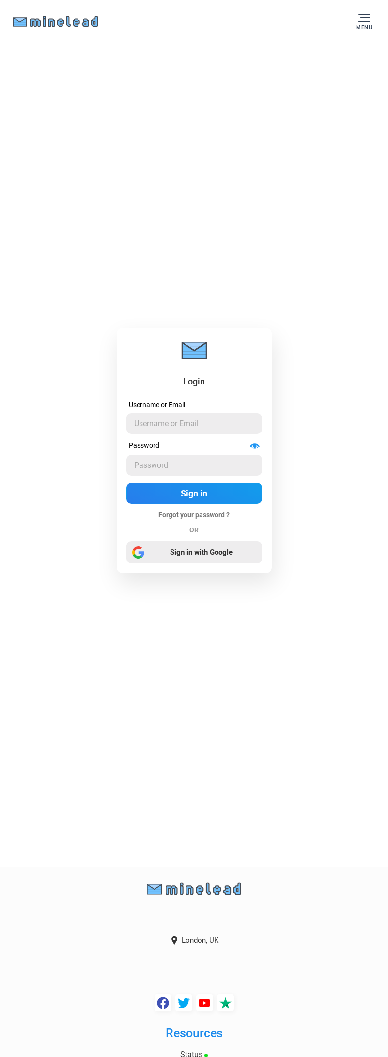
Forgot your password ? (194, 515)
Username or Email (157, 405)
